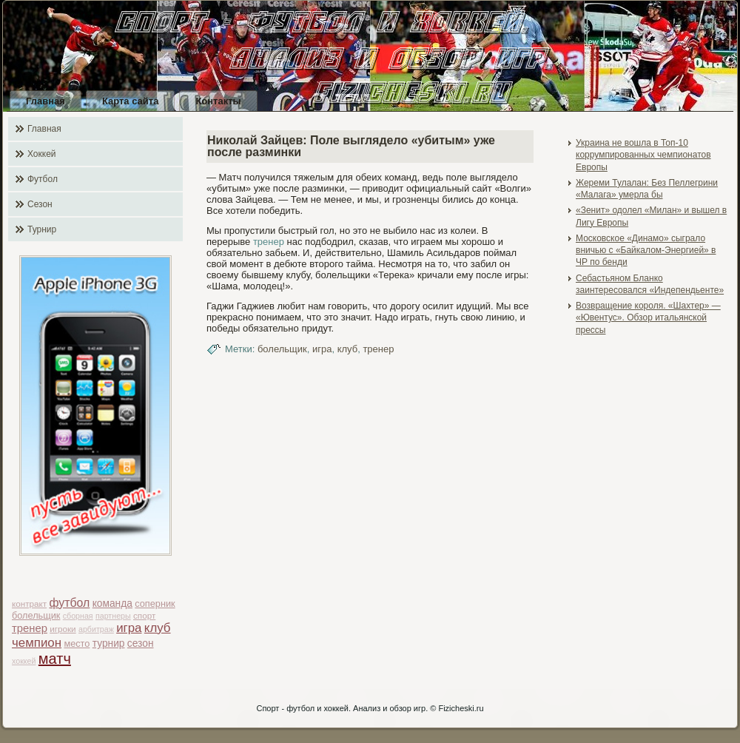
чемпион (36, 643)
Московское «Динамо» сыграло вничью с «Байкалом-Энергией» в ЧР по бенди (646, 250)
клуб (157, 628)
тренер (29, 628)
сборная (78, 615)
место (77, 643)
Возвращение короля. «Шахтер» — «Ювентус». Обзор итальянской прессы (648, 317)
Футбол (42, 179)
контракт (29, 603)
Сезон (40, 204)
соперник (155, 603)
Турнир (41, 229)
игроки (62, 628)
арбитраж (96, 629)
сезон (140, 643)
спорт (144, 615)
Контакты (217, 101)
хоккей (24, 660)
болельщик (36, 615)
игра (128, 628)
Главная (45, 101)
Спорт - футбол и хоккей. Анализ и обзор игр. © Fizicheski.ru (369, 708)
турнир (108, 643)
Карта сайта (130, 101)
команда (112, 603)
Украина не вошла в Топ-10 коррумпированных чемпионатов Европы (643, 155)
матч (54, 658)
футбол (70, 602)
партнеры (113, 615)
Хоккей (41, 154)
